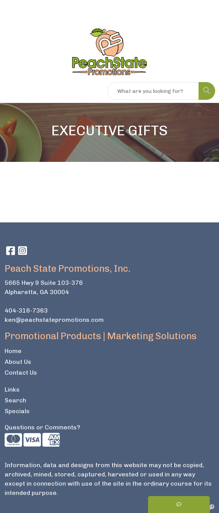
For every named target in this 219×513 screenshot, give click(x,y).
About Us (18, 361)
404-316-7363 (26, 310)
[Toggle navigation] (12, 91)
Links (12, 389)
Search (15, 400)
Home (13, 351)
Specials (17, 411)
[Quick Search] (153, 91)
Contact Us (21, 372)
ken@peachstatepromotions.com (54, 319)
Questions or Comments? (42, 427)
